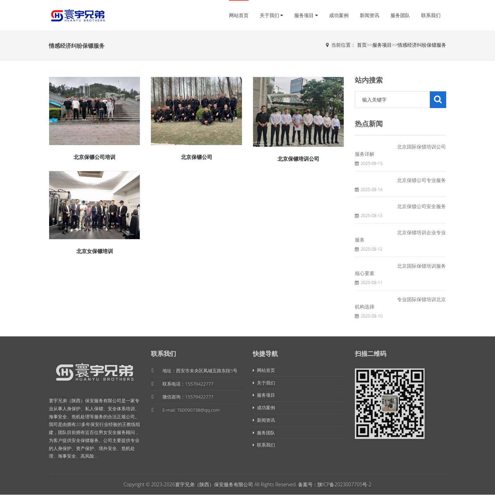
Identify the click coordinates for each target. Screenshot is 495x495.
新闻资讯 (369, 15)
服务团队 (400, 15)
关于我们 (271, 15)
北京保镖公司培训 (94, 156)
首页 (362, 44)
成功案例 (339, 15)
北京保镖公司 (196, 156)
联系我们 (431, 15)
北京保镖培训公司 (298, 158)
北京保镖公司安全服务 (421, 206)
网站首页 (239, 15)
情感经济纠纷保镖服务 (421, 44)
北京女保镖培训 (94, 250)
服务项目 (306, 15)
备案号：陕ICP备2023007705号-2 (335, 484)
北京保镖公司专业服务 (421, 180)
